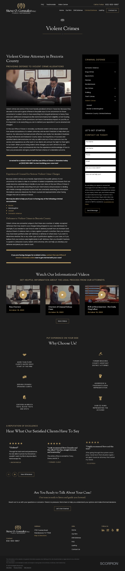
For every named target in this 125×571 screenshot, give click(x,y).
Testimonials (51, 4)
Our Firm (74, 534)
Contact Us (112, 10)
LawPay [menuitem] (101, 10)
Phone (88, 155)
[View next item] (14, 474)
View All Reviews (26, 474)
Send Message (92, 210)
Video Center (63, 4)
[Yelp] (112, 530)
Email (88, 161)
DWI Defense (76, 538)
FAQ (42, 4)
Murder (10, 205)
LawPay (74, 545)
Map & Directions (40, 536)
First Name (89, 142)
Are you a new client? (93, 168)
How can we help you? (93, 174)
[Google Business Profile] (117, 530)
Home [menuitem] (61, 10)
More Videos (62, 321)
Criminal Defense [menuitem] (91, 10)
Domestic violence (15, 213)
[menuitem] (100, 68)
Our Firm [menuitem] (68, 10)
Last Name (89, 148)
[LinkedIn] (103, 530)
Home (74, 530)
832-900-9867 (112, 4)
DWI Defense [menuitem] (78, 10)
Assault (11, 211)
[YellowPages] (108, 530)
